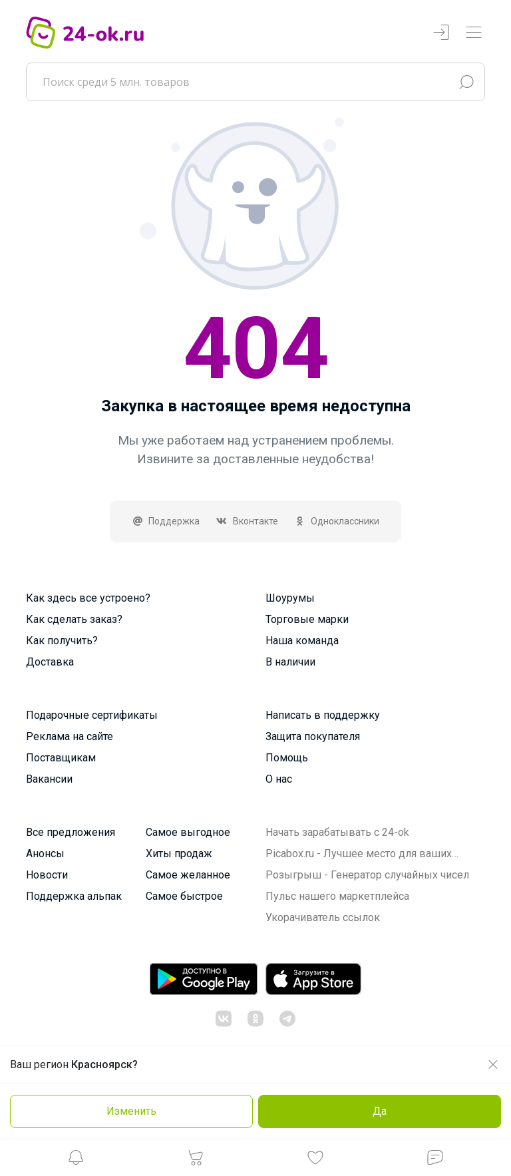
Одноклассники (337, 521)
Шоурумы (290, 598)
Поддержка (166, 521)
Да (380, 1111)
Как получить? (62, 640)
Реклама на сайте (69, 736)
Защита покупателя (312, 736)
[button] (76, 1161)
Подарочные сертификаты (92, 715)
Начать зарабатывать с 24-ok (337, 832)
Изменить (131, 1111)
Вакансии (49, 779)
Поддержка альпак (74, 896)
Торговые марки (307, 619)
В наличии (290, 662)
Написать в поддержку (322, 715)
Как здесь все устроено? (88, 598)
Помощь (286, 757)
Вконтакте (247, 521)
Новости (47, 875)
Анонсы (45, 853)
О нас (278, 779)
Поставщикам (61, 757)
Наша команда (302, 640)
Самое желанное (188, 875)
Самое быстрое (184, 896)
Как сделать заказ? (74, 619)
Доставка (50, 662)
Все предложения (70, 832)
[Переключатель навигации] (473, 33)
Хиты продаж (179, 853)
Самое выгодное (188, 832)
